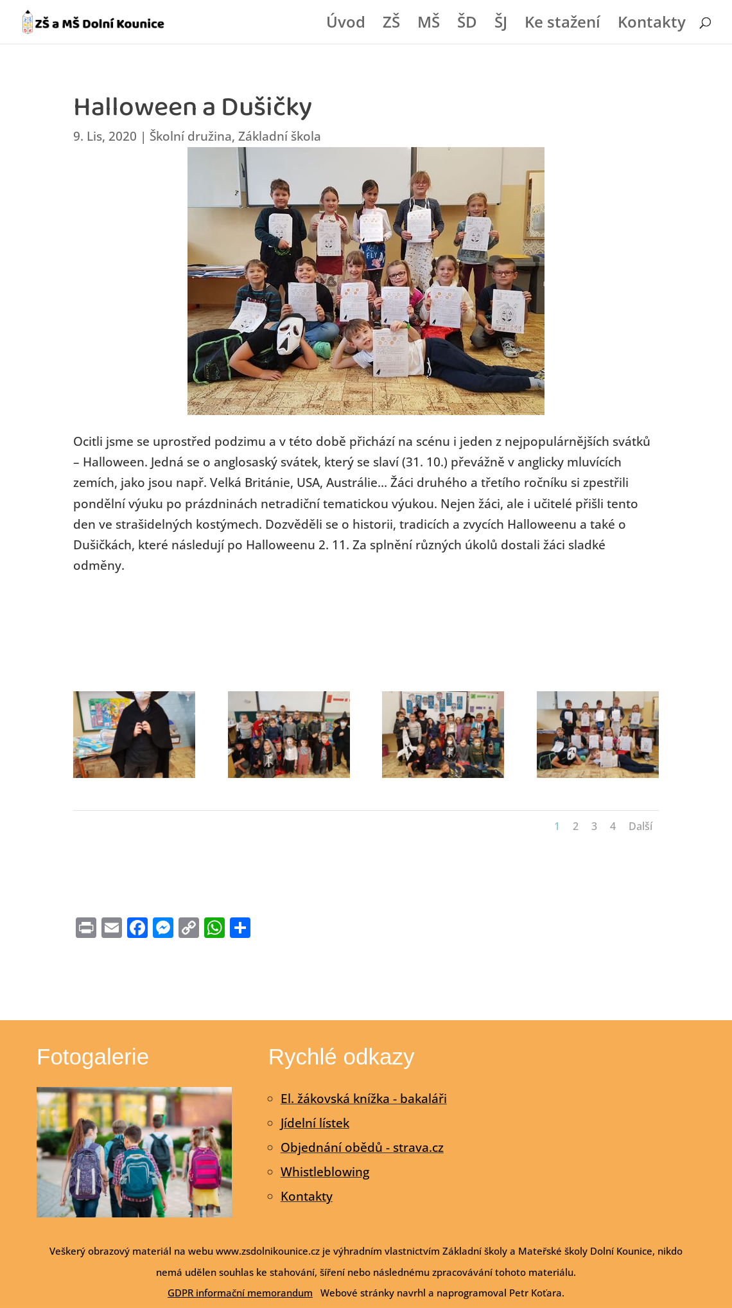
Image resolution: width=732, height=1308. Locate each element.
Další (640, 826)
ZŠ (391, 24)
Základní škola (279, 136)
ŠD (467, 24)
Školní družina (191, 136)
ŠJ (500, 24)
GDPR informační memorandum (240, 1292)
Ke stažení (562, 24)
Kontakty (652, 24)
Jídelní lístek (315, 1123)
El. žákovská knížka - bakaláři (364, 1098)
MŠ (428, 24)
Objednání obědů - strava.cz (362, 1147)
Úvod (345, 24)
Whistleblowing (325, 1171)
